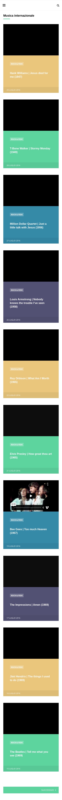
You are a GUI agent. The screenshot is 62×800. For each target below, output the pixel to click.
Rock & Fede (17, 64)
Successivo (47, 790)
